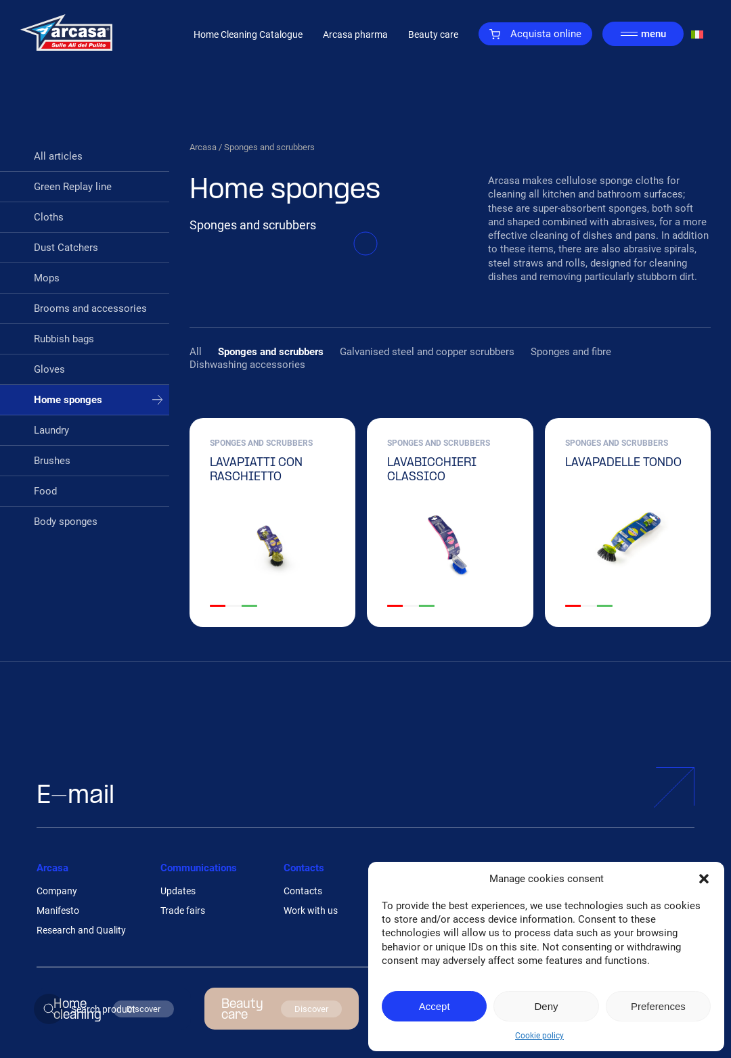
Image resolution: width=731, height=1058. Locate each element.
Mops (47, 278)
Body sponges (65, 521)
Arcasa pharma (355, 34)
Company (57, 891)
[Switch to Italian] (697, 34)
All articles (58, 156)
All (196, 352)
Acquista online (535, 34)
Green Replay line (73, 187)
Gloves (49, 369)
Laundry (51, 430)
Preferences (658, 1006)
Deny (546, 1006)
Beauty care (433, 34)
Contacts (304, 868)
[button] (704, 879)
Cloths (49, 217)
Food (45, 491)
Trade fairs (182, 910)
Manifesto (58, 910)
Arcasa (203, 147)
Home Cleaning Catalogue (248, 34)
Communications (198, 868)
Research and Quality (81, 930)
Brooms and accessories (90, 308)
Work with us (311, 910)
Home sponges (68, 400)
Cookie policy (539, 1035)
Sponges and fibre (571, 352)
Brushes (52, 461)
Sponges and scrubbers (271, 352)
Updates (178, 891)
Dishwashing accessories (247, 365)
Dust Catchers (66, 248)
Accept (434, 1006)
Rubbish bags (64, 339)
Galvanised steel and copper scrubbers (427, 352)
